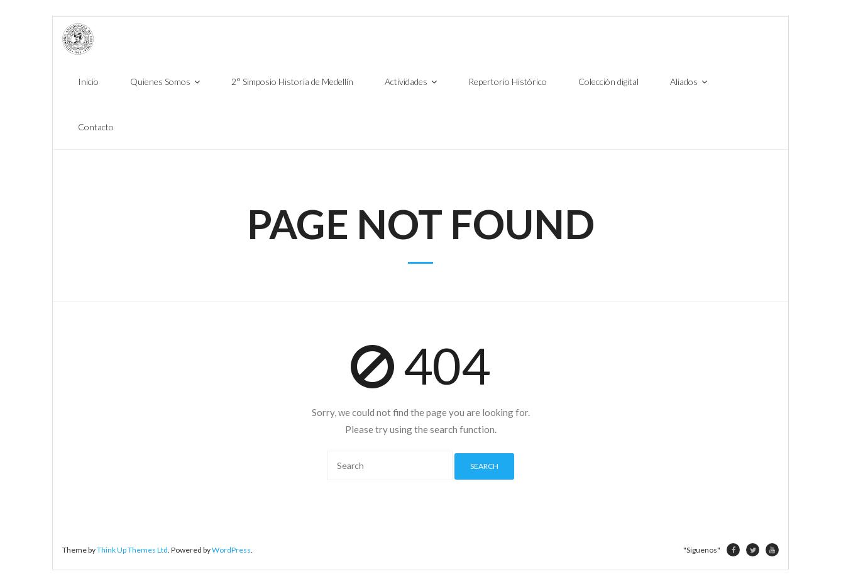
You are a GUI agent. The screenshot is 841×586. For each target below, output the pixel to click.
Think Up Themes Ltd (132, 550)
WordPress (231, 550)
